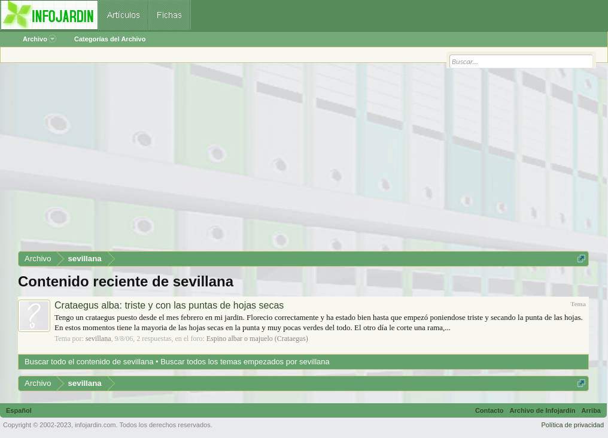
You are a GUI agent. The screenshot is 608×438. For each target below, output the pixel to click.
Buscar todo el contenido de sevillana (89, 361)
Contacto (489, 410)
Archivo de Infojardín (543, 410)
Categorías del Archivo (109, 39)
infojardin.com (95, 424)
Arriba (591, 410)
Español (19, 410)
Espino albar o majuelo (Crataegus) (257, 338)
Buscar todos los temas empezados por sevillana (245, 361)
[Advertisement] (303, 161)
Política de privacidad (572, 424)
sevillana (98, 338)
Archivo (39, 39)
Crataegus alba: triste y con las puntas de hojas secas (169, 305)
